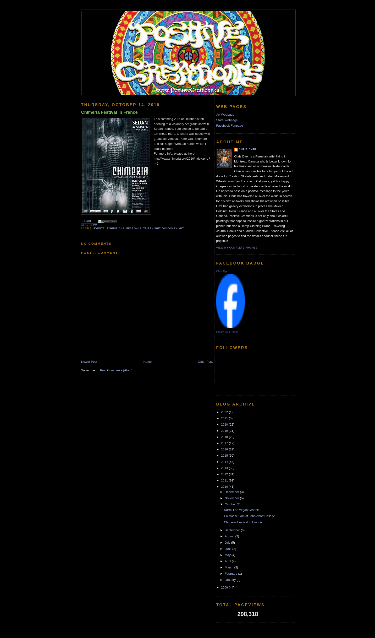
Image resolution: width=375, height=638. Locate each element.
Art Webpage (225, 114)
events (99, 228)
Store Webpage (227, 120)
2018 (225, 437)
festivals (133, 228)
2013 (225, 468)
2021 (225, 418)
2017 (225, 443)
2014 (225, 462)
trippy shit (151, 228)
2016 (225, 449)
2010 (225, 486)
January (231, 580)
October (231, 504)
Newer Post (89, 361)
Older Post (205, 361)
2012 (225, 474)
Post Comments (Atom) (116, 370)
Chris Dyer (247, 149)
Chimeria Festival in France (109, 112)
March (229, 567)
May (228, 555)
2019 (225, 431)
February (231, 573)
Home (147, 361)
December (232, 492)
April (228, 561)
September (233, 530)
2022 (225, 412)
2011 (225, 480)
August (230, 536)
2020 (225, 424)
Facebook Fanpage (229, 125)
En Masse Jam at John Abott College (249, 516)
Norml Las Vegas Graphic (241, 510)
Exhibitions (115, 228)
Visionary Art (173, 228)
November (232, 498)
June (228, 549)
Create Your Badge (227, 331)
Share (87, 221)
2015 (225, 455)
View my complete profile (237, 247)
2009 (225, 587)
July (228, 542)
